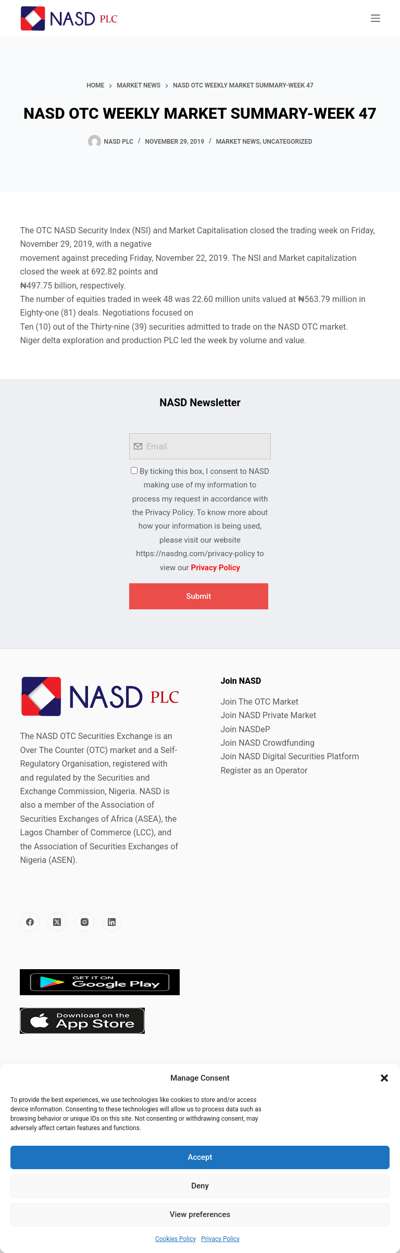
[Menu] (375, 18)
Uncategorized (287, 141)
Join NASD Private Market (269, 715)
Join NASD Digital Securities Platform (290, 756)
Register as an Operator (264, 770)
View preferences (200, 1214)
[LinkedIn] (112, 922)
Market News (238, 141)
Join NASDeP (245, 729)
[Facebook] (30, 922)
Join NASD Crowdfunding (268, 743)
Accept (200, 1157)
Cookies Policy (175, 1239)
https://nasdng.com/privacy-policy (195, 553)
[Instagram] (84, 922)
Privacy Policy (220, 1239)
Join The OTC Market (259, 702)
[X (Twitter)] (57, 922)
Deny (200, 1186)
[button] (384, 1078)
